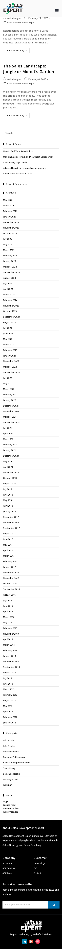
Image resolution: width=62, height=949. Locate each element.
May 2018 (7, 500)
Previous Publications (14, 757)
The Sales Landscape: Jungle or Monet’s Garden (28, 68)
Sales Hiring (9, 768)
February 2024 (10, 300)
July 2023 (7, 327)
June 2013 (8, 683)
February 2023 (10, 350)
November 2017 (11, 522)
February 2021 (10, 444)
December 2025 (11, 222)
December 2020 (11, 455)
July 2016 (7, 600)
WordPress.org (10, 811)
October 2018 (10, 477)
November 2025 (11, 227)
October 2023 (10, 311)
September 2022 (11, 372)
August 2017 (9, 533)
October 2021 (10, 416)
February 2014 (10, 650)
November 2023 (11, 305)
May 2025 (7, 244)
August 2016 (9, 594)
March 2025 (8, 250)
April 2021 (8, 433)
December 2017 (11, 516)
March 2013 (8, 689)
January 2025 (9, 261)
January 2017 (9, 566)
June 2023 (8, 333)
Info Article (8, 740)
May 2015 (7, 622)
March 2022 (8, 388)
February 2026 (10, 211)
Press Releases (11, 751)
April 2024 (8, 288)
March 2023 (8, 344)
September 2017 (11, 527)
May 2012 (7, 706)
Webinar (7, 784)
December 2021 (11, 405)
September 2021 (11, 422)
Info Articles (9, 745)
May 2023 (7, 338)
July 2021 (7, 427)
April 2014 (8, 639)
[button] (57, 10)
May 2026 (7, 199)
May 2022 (7, 383)
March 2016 (8, 617)
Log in (6, 801)
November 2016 (11, 578)
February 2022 (10, 394)
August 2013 (9, 672)
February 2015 (10, 628)
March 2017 (8, 555)
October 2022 (10, 366)
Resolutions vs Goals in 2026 (17, 173)
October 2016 (10, 583)
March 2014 (8, 644)
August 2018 (9, 483)
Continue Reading (18, 50)
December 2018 (11, 472)
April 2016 (8, 611)
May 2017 (7, 544)
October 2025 (10, 233)
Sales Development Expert (21, 22)
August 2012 (9, 700)
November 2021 (11, 411)
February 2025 (10, 255)
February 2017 (10, 561)
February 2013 (10, 694)
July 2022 (7, 377)
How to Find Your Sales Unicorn (18, 151)
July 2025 (7, 238)
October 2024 (10, 266)
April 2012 (8, 711)
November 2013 (11, 661)
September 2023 (11, 316)
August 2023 (9, 322)
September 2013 (11, 667)
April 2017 (8, 550)
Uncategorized (10, 779)
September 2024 (11, 272)
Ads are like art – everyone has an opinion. (24, 168)
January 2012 (9, 722)
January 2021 (9, 450)
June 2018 (8, 494)
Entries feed (9, 804)
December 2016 (11, 572)
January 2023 (9, 355)
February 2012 (10, 717)
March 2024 (8, 294)
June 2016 (8, 605)
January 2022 (9, 400)
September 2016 (11, 589)
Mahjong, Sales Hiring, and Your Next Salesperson (28, 156)
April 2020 (8, 466)
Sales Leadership (11, 773)
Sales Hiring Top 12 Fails (15, 162)
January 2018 (9, 511)
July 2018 (7, 489)
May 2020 (7, 461)
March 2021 (8, 439)
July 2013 (7, 678)
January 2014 (9, 655)
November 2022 (11, 361)
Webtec (48, 934)
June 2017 (8, 539)
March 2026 (8, 205)
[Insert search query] (31, 133)
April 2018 (8, 505)
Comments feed (11, 808)
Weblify (37, 934)
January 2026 (9, 216)
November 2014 (11, 633)
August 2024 (9, 277)
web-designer (14, 18)
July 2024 (7, 283)
